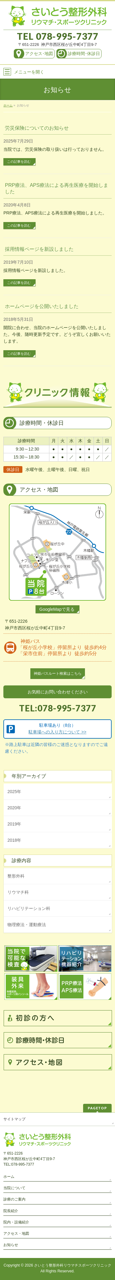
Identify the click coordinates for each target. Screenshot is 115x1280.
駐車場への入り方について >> (57, 731)
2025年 (14, 791)
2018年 (14, 840)
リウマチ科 (18, 892)
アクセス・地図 (16, 1233)
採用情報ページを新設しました (39, 249)
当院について (14, 1188)
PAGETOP (97, 1108)
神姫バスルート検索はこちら (58, 673)
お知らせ (10, 1245)
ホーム (8, 1176)
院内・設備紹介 (16, 1222)
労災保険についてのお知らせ (37, 128)
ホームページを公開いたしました (42, 306)
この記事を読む (19, 161)
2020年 (14, 807)
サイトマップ (14, 1119)
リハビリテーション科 (28, 908)
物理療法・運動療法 (26, 924)
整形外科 (16, 876)
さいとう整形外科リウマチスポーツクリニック (72, 1265)
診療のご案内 (14, 1199)
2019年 (14, 824)
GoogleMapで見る (56, 609)
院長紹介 (10, 1211)
